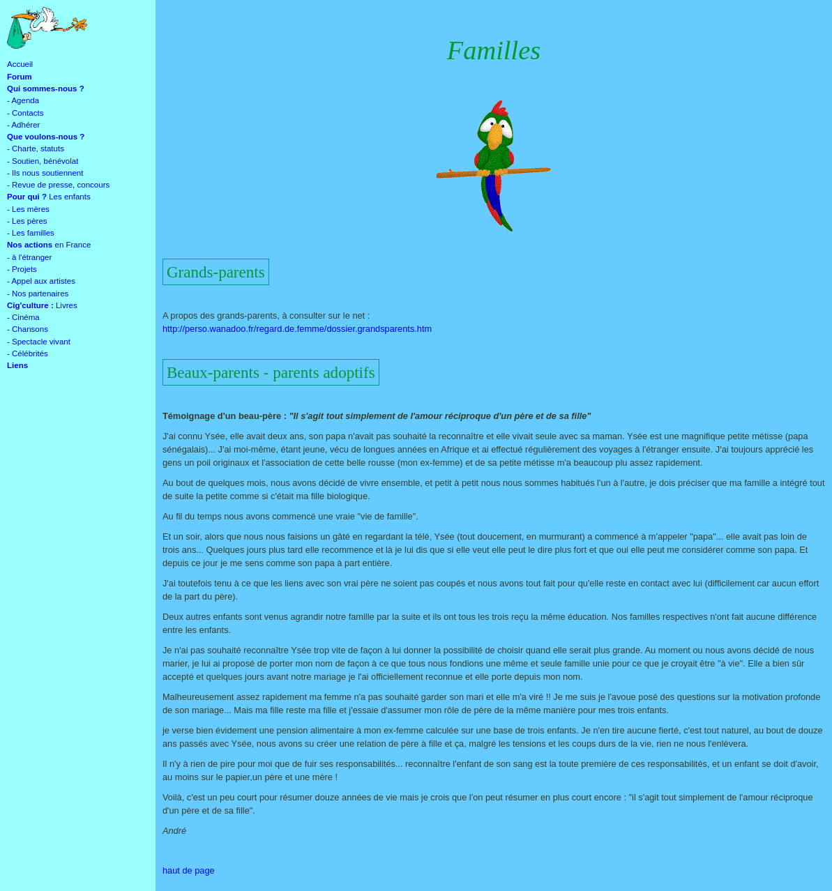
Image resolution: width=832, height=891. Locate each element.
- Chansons (27, 329)
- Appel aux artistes (41, 281)
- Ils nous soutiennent (45, 173)
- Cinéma (23, 317)
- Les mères (28, 209)
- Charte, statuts (35, 148)
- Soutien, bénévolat (42, 161)
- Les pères (27, 221)
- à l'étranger (29, 257)
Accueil (20, 64)
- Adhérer (23, 125)
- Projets (22, 269)
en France (49, 245)
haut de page (188, 870)
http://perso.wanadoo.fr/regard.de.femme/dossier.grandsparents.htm (297, 328)
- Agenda (23, 100)
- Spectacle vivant (38, 341)
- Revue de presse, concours (58, 185)
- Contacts (25, 113)
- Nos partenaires (37, 293)
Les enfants (49, 196)
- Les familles (30, 233)
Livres (42, 305)
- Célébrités (27, 353)
